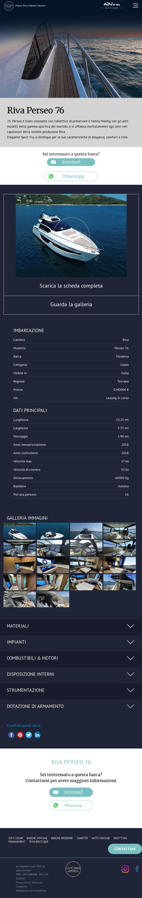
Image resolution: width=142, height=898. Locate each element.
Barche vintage (37, 838)
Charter (82, 838)
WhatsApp (73, 176)
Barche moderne (62, 838)
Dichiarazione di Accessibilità (31, 890)
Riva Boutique (38, 841)
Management (17, 841)
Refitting (120, 838)
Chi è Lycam (16, 838)
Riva (25, 5)
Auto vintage (101, 838)
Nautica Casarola (37, 5)
